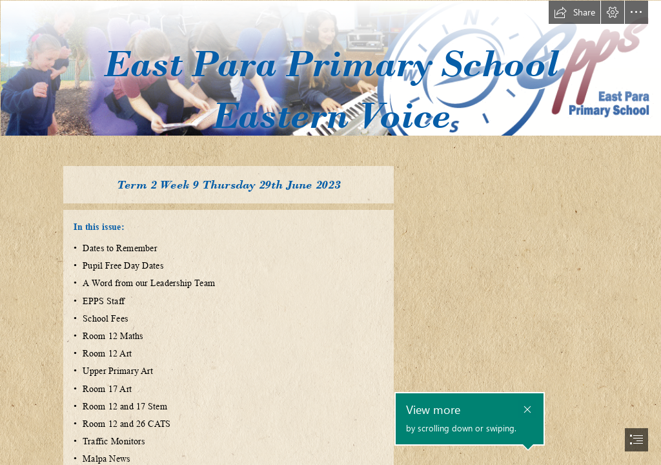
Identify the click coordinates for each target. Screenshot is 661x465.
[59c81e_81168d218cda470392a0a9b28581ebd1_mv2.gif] (330, 79)
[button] (574, 12)
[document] (330, 232)
